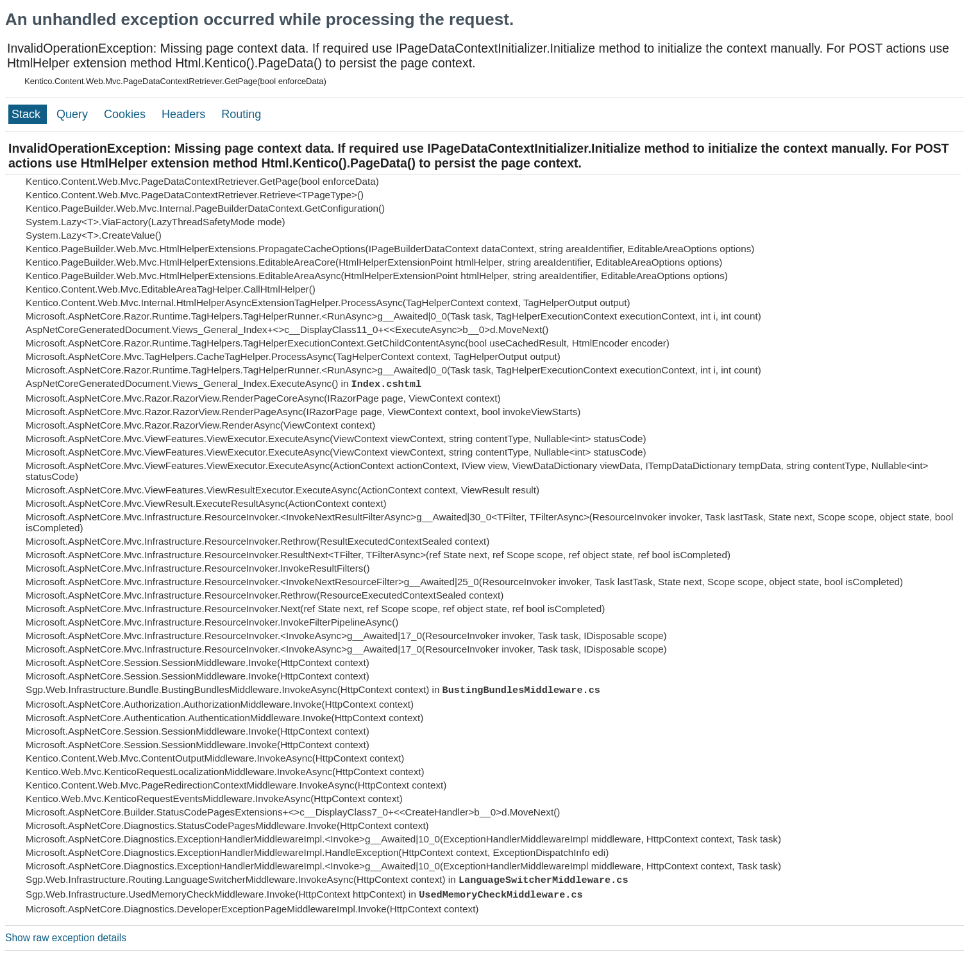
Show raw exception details (65, 937)
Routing (241, 114)
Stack (28, 114)
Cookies (126, 114)
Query (73, 114)
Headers (185, 114)
